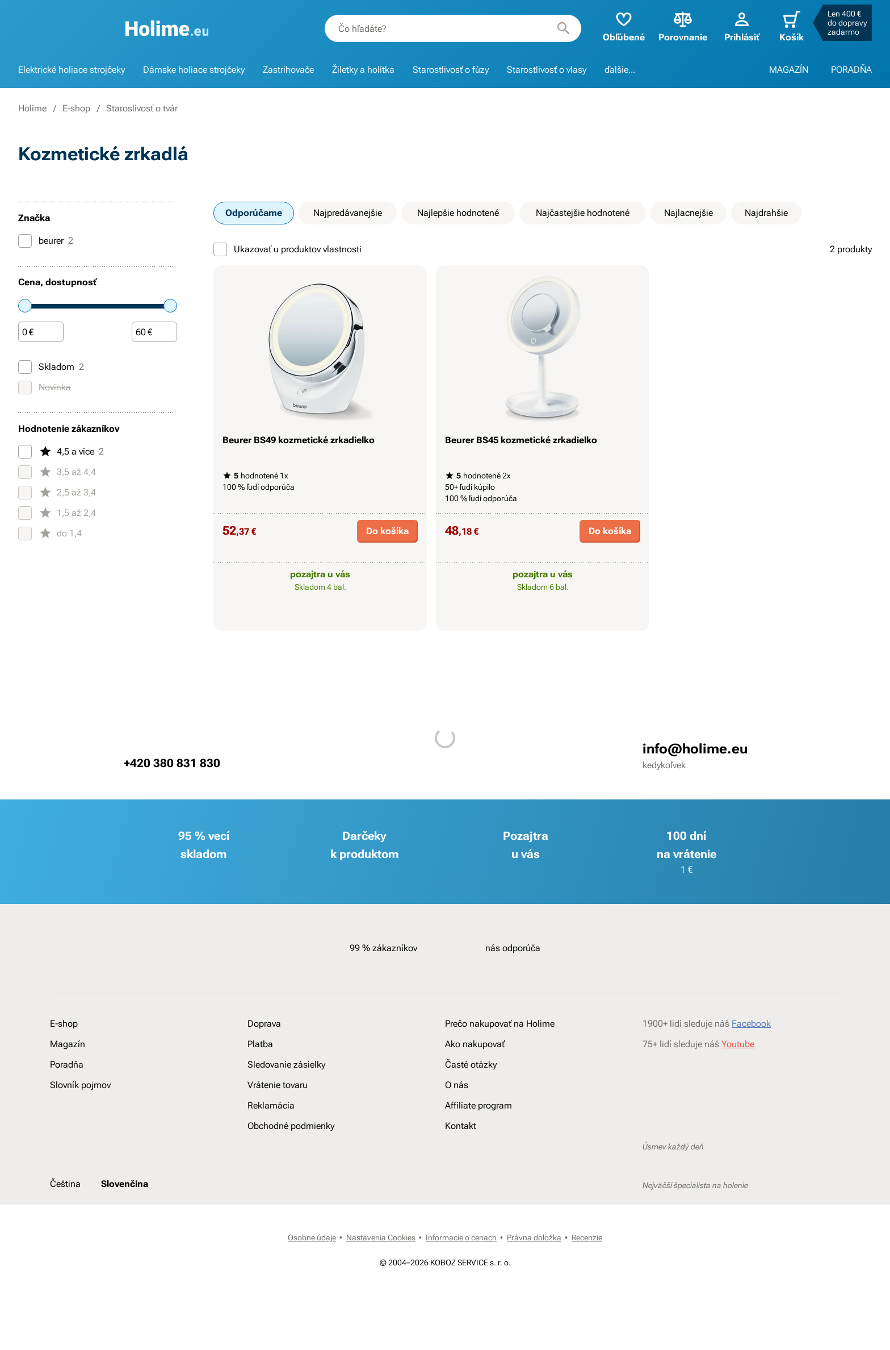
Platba (260, 1044)
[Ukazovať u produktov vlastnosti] (220, 249)
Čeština (65, 1183)
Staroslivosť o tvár (142, 108)
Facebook (751, 1023)
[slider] (25, 305)
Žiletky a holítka (363, 69)
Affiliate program (478, 1105)
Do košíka (387, 531)
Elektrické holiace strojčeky (71, 69)
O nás (456, 1085)
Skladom (51, 367)
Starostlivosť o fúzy (451, 69)
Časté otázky (471, 1064)
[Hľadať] (563, 28)
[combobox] (453, 28)
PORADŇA (851, 69)
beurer (45, 241)
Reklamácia (271, 1105)
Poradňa (66, 1064)
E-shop (76, 108)
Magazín (67, 1044)
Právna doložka (534, 1237)
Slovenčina (124, 1183)
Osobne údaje (312, 1237)
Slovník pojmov (80, 1085)
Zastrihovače (288, 69)
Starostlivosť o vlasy (546, 69)
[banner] (167, 28)
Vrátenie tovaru (277, 1085)
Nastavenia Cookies (380, 1237)
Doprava (264, 1023)
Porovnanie (682, 26)
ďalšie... (619, 69)
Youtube (737, 1044)
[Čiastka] (41, 332)
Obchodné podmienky (290, 1125)
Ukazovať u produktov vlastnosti (287, 249)
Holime (32, 108)
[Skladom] (25, 367)
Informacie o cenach (461, 1237)
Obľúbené (624, 26)
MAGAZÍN (788, 69)
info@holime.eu (695, 749)
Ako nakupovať (475, 1044)
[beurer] (25, 241)
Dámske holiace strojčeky (194, 69)
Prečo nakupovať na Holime (500, 1023)
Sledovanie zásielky (286, 1064)
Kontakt (460, 1125)
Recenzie (587, 1237)
